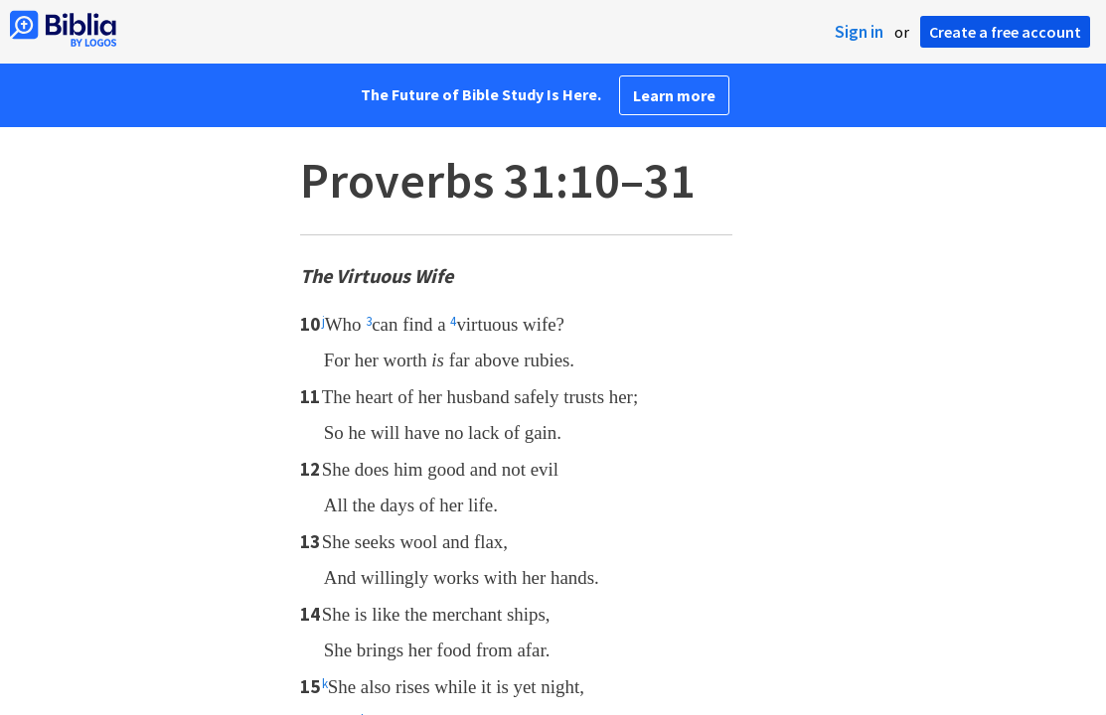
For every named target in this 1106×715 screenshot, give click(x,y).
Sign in (859, 32)
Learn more (674, 95)
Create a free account (1005, 32)
